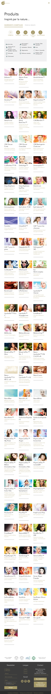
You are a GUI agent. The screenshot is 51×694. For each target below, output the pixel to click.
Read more (11, 75)
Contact (22, 693)
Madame (8, 668)
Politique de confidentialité (26, 691)
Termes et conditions (38, 691)
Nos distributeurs (40, 678)
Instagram (25, 680)
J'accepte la (11, 682)
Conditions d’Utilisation (13, 691)
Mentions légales (15, 693)
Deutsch (25, 670)
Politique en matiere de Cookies (32, 693)
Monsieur (8, 669)
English (25, 668)
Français (25, 672)
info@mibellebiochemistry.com (41, 673)
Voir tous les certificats (42, 657)
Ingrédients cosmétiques (13, 25)
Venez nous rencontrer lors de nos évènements (40, 683)
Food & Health (30, 25)
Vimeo (28, 680)
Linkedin (22, 680)
